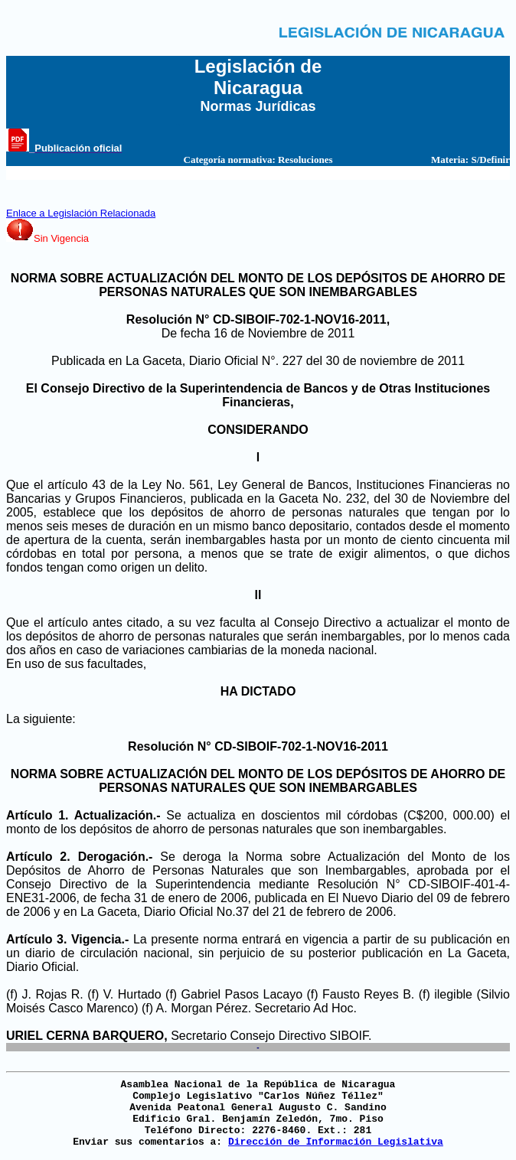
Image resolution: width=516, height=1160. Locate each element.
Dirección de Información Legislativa (335, 1142)
